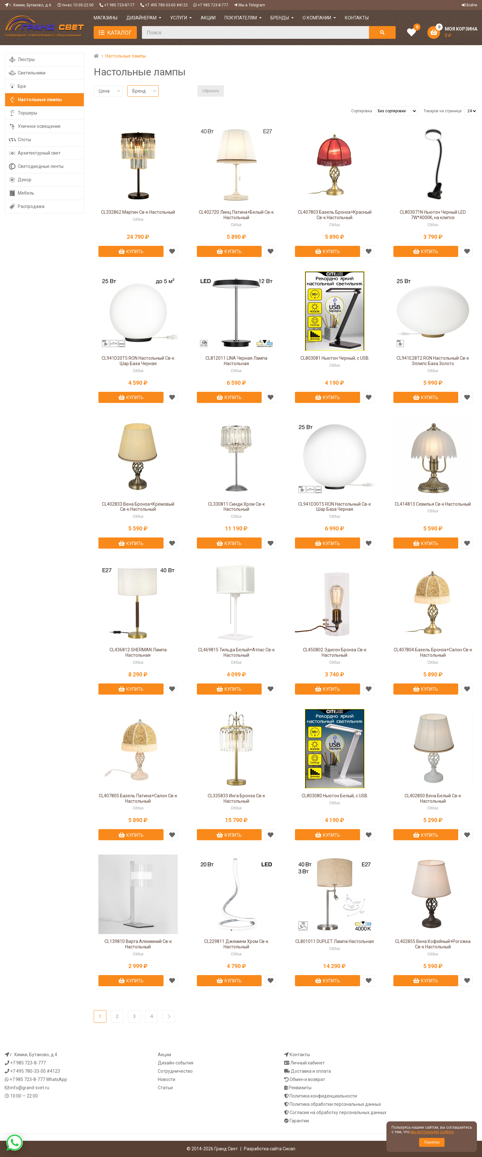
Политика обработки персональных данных (335, 1104)
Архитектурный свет (34, 153)
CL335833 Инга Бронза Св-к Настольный (236, 798)
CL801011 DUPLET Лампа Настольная (334, 941)
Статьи (165, 1087)
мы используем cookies (432, 1132)
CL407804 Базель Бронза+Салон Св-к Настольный (433, 652)
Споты (19, 140)
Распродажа (26, 207)
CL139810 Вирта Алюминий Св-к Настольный (138, 944)
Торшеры (22, 113)
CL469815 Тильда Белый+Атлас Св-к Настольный (236, 652)
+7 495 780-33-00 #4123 (166, 5)
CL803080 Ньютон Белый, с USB (334, 795)
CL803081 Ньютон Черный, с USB (334, 358)
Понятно (431, 1142)
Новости (166, 1079)
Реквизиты (300, 1087)
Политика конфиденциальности (323, 1095)
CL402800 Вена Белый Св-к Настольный (433, 798)
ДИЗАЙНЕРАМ (141, 17)
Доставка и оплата (311, 1071)
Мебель (21, 193)
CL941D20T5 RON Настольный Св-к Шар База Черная (138, 361)
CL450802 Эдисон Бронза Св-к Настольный (334, 652)
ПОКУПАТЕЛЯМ (240, 17)
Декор (19, 180)
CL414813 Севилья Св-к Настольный (433, 504)
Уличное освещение (34, 126)
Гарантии (299, 1120)
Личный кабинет (307, 1062)
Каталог (119, 32)
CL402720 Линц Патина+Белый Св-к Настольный (236, 215)
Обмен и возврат (307, 1079)
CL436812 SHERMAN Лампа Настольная (138, 652)
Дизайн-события (175, 1062)
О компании (317, 17)
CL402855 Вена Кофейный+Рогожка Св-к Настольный (433, 944)
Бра (17, 86)
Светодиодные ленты (36, 166)
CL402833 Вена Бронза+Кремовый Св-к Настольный (138, 507)
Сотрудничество (175, 1071)
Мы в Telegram (251, 5)
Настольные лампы (35, 100)
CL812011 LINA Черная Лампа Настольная (236, 361)
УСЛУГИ (178, 17)
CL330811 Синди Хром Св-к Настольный (236, 507)
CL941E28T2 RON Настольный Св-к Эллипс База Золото (433, 361)
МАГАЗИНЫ (105, 17)
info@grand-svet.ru (29, 1087)
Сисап (289, 1148)
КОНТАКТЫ (357, 17)
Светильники (26, 73)
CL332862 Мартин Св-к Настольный (138, 212)
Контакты (300, 1054)
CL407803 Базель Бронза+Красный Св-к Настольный (335, 215)
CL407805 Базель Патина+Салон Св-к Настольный (138, 798)
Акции (164, 1054)
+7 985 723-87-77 (119, 5)
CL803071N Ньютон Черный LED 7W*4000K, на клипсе (433, 215)
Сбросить (210, 91)
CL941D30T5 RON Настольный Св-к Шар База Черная (334, 507)
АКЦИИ (208, 17)
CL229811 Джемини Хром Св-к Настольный (236, 944)
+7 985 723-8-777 (213, 5)
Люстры (21, 60)
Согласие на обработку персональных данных (338, 1112)
